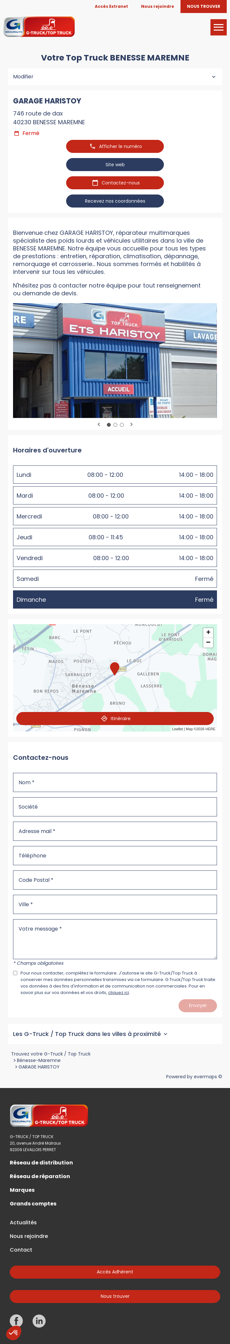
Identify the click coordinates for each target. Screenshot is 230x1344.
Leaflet (177, 729)
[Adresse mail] (115, 831)
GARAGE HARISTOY (39, 1067)
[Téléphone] (115, 855)
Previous (98, 424)
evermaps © (208, 1076)
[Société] (115, 806)
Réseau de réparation (40, 1176)
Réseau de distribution (41, 1163)
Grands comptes (33, 1204)
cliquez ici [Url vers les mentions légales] (118, 992)
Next (131, 424)
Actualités (23, 1222)
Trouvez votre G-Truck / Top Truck (51, 1054)
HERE (210, 729)
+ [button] (208, 633)
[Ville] (115, 904)
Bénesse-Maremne (39, 1060)
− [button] (208, 643)
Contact (21, 1250)
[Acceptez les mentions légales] (15, 973)
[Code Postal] (115, 880)
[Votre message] (115, 939)
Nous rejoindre (29, 1236)
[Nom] (115, 782)
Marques (22, 1190)
